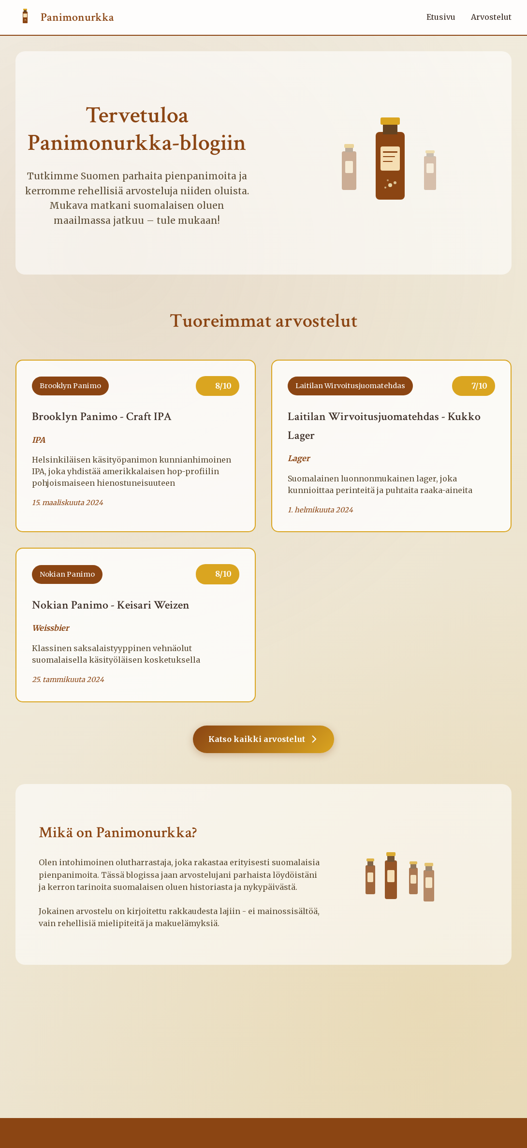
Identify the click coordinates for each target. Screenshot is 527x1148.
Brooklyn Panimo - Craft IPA (102, 416)
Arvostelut (491, 17)
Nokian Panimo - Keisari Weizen (111, 604)
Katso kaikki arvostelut (263, 739)
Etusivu (440, 17)
